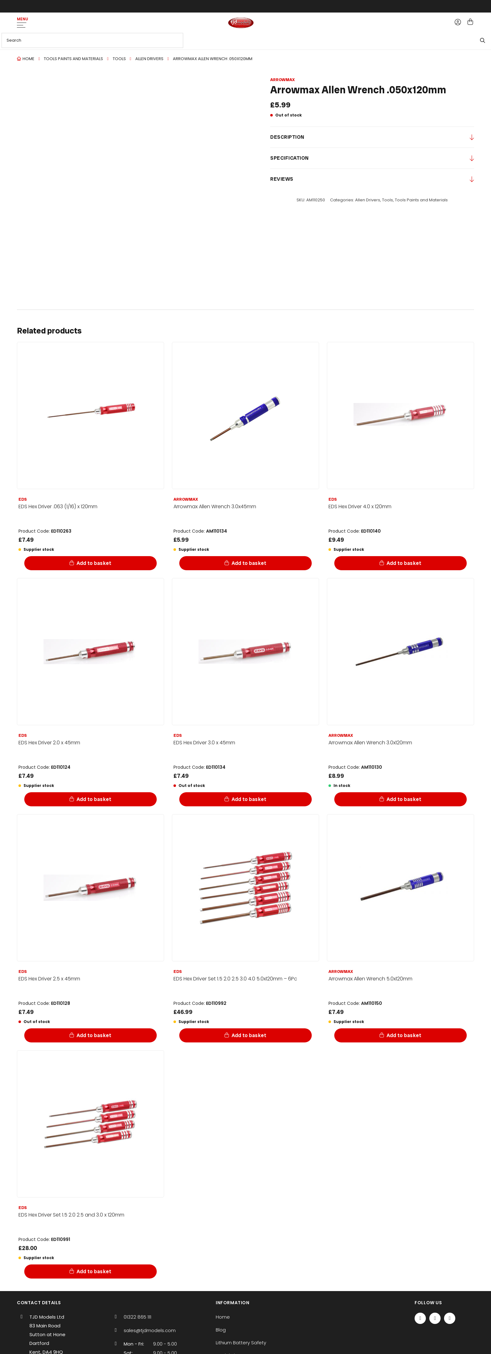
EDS (22, 499)
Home (28, 59)
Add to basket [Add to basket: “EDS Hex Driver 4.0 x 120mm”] (404, 563)
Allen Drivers (149, 59)
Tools (119, 59)
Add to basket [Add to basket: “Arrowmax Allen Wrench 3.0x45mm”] (249, 563)
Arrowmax (282, 80)
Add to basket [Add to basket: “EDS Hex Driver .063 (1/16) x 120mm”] (94, 563)
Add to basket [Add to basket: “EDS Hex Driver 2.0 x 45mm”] (94, 799)
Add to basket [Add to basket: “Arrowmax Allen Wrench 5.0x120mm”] (404, 1035)
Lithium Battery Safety (241, 1342)
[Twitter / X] (435, 1318)
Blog (221, 1329)
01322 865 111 (137, 1317)
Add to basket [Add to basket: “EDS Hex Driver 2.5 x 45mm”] (94, 1035)
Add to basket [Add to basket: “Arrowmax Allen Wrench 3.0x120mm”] (404, 799)
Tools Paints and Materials (73, 59)
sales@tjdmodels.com (150, 1330)
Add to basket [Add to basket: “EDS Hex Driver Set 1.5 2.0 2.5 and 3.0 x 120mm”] (94, 1271)
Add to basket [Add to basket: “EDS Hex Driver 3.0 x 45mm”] (249, 799)
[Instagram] (449, 1318)
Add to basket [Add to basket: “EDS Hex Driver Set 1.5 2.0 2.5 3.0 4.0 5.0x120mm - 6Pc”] (249, 1035)
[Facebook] (420, 1318)
